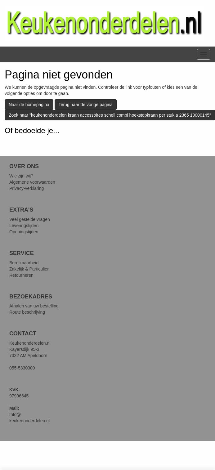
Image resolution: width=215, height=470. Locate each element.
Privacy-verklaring (26, 188)
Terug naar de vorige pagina (86, 104)
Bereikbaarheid (23, 262)
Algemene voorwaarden (32, 182)
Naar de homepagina (29, 104)
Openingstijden (23, 231)
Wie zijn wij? (21, 175)
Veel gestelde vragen (29, 219)
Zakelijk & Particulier (29, 268)
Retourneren (21, 275)
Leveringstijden (23, 225)
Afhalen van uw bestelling (34, 305)
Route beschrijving (27, 312)
